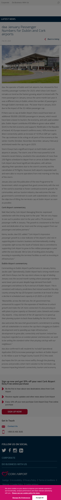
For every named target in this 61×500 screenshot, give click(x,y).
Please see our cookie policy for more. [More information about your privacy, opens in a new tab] (26, 495)
